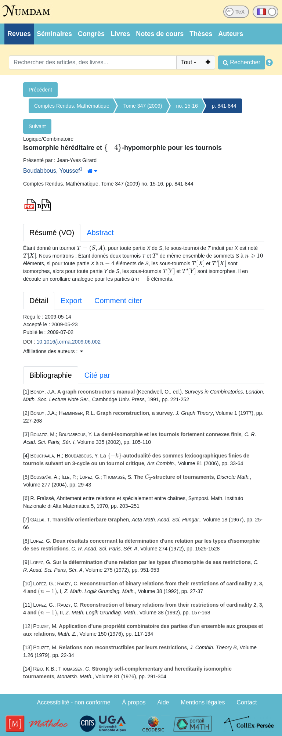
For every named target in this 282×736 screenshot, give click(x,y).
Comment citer (118, 301)
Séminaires (54, 33)
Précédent (40, 90)
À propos (134, 702)
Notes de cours (160, 33)
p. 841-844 (224, 106)
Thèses (200, 33)
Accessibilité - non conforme (74, 702)
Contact (246, 702)
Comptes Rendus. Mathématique (71, 106)
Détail (38, 301)
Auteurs (230, 33)
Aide (163, 702)
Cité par (97, 375)
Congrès (91, 33)
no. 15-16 (187, 106)
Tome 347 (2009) (142, 106)
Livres (120, 33)
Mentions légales (203, 702)
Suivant (37, 126)
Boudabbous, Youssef (51, 171)
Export (71, 301)
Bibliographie (50, 375)
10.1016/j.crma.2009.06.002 (69, 342)
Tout (186, 62)
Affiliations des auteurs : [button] (53, 351)
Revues (19, 33)
